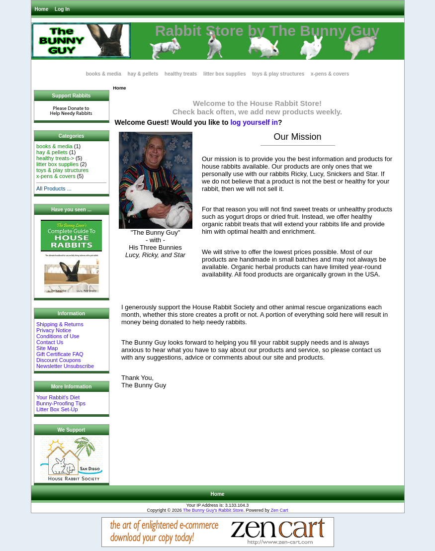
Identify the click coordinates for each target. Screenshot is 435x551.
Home (42, 9)
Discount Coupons (58, 360)
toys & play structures (278, 74)
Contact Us (49, 342)
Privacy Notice (53, 330)
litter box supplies (224, 74)
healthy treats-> (55, 158)
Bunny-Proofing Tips (61, 403)
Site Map (47, 348)
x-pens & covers (330, 74)
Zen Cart (279, 510)
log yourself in (254, 122)
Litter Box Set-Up (57, 409)
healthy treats (181, 74)
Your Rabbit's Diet (58, 397)
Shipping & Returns (60, 324)
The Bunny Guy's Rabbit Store (213, 510)
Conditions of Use (58, 336)
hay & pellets (143, 74)
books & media (103, 74)
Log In (62, 9)
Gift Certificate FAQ (60, 354)
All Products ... (54, 188)
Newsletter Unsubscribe (65, 366)
